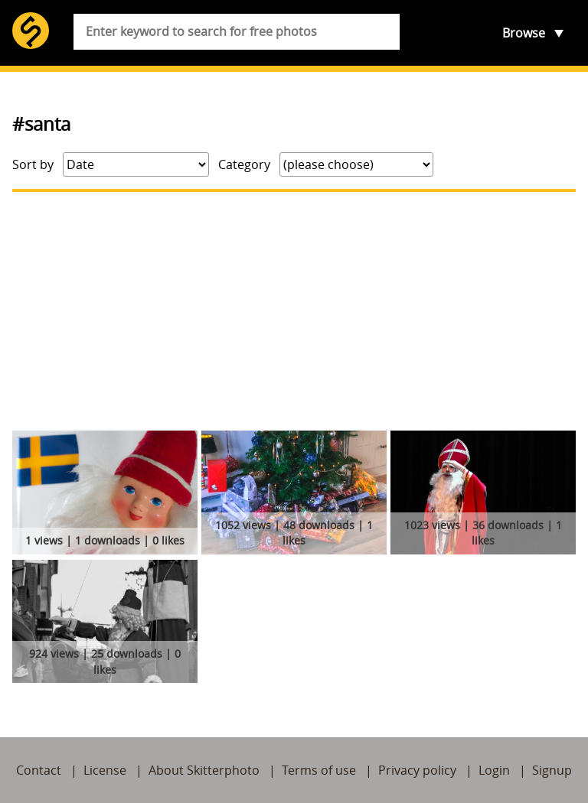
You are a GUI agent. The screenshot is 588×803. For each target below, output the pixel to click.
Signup (552, 770)
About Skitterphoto (204, 770)
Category (244, 164)
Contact (38, 770)
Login (494, 770)
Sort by (33, 164)
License (104, 770)
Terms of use (319, 770)
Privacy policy (417, 770)
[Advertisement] (294, 311)
